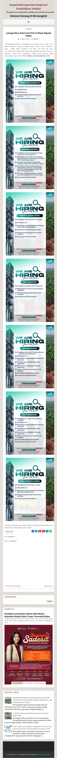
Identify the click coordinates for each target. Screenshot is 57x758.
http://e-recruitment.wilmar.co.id (39, 56)
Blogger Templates (44, 754)
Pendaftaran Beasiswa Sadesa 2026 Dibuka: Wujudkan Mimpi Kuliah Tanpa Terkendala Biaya (27, 615)
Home (18, 586)
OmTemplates (23, 754)
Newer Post (10, 586)
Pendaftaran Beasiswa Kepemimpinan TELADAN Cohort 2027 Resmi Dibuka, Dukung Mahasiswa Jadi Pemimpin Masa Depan (32, 700)
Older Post (47, 586)
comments (35, 39)
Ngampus (29, 29)
